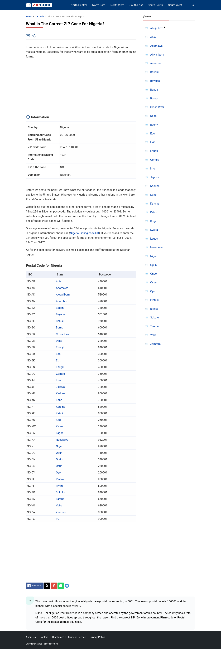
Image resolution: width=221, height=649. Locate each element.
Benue (60, 321)
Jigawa (60, 387)
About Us (31, 637)
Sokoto (60, 492)
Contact (44, 637)
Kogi (58, 420)
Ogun (59, 452)
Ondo (59, 459)
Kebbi (59, 413)
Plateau (60, 479)
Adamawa (62, 288)
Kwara (60, 426)
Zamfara (61, 512)
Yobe (59, 505)
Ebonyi (60, 347)
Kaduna (60, 393)
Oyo (58, 472)
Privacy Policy (97, 637)
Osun (59, 466)
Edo (58, 354)
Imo (58, 380)
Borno (59, 327)
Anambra (61, 301)
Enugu (60, 367)
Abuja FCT (156, 28)
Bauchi (60, 307)
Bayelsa (60, 314)
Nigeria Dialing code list (84, 233)
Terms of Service (77, 637)
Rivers (60, 485)
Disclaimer (58, 637)
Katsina (60, 406)
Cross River (63, 334)
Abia (58, 281)
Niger (59, 446)
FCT (58, 518)
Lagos (60, 433)
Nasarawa (62, 439)
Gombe (60, 373)
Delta (59, 340)
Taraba (60, 499)
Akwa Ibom (63, 294)
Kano (59, 400)
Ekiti (58, 360)
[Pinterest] (54, 586)
